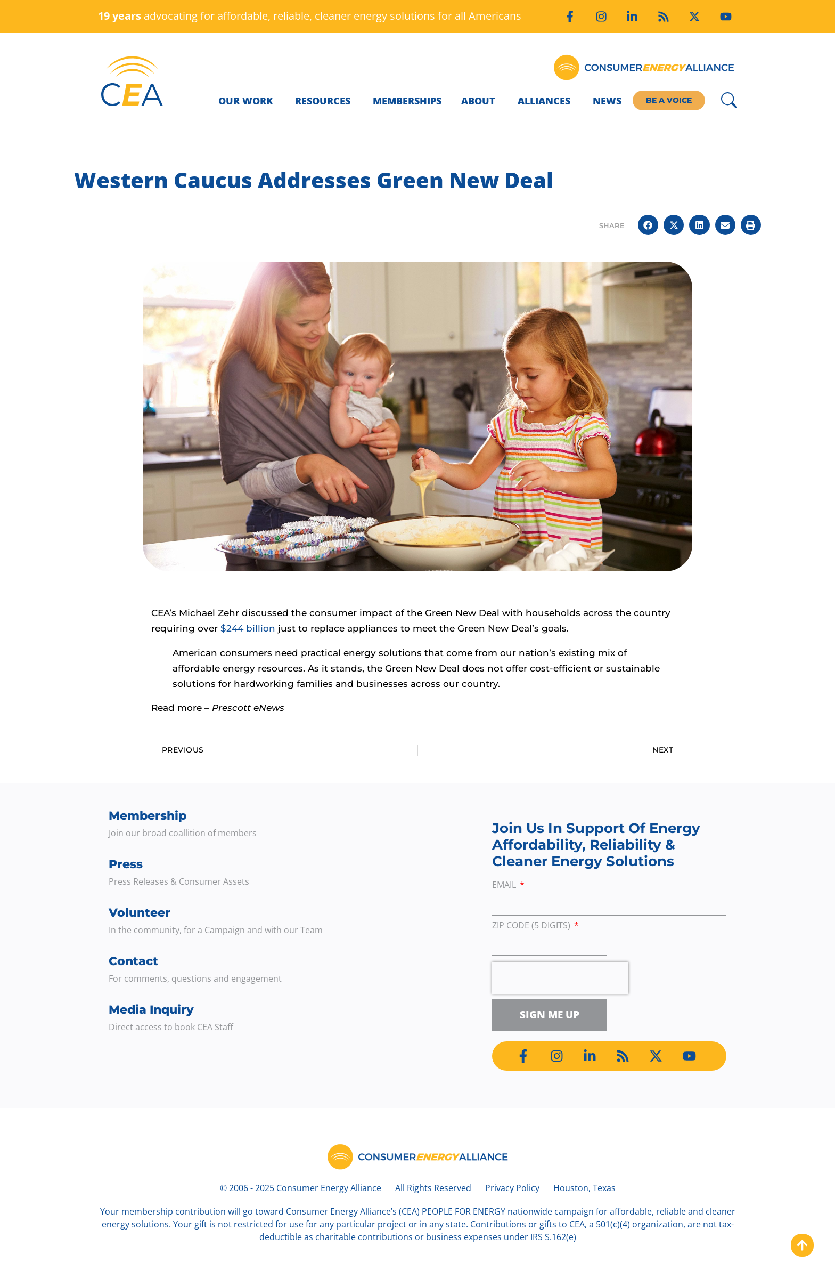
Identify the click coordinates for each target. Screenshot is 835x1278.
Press (126, 864)
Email (505, 885)
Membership (147, 815)
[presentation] (560, 978)
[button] (648, 225)
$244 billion (247, 628)
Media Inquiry (151, 1009)
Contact (133, 961)
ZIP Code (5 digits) (532, 926)
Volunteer (139, 912)
